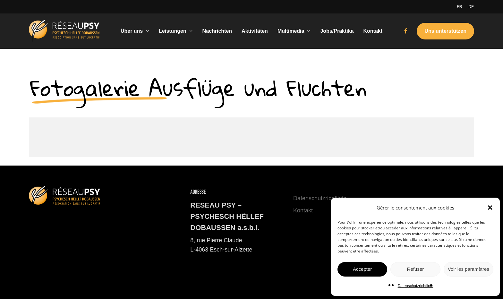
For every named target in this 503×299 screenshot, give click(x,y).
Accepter (362, 269)
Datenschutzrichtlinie (415, 286)
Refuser (415, 269)
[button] (490, 207)
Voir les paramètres (468, 269)
